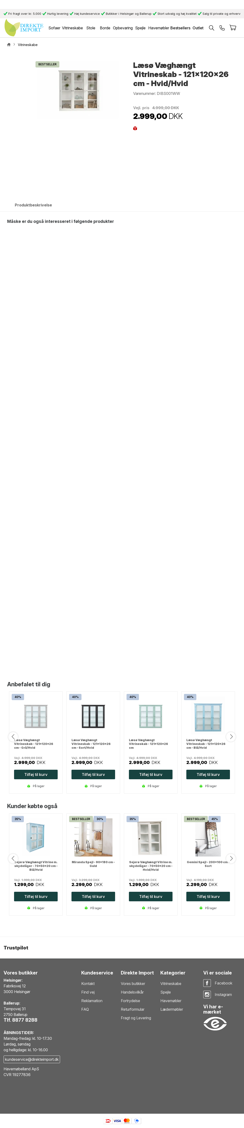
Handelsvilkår (132, 992)
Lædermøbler (171, 1009)
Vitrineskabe (170, 983)
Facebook (223, 983)
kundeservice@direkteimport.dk (32, 1059)
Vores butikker (133, 983)
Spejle (165, 992)
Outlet (198, 28)
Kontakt (88, 983)
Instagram (223, 994)
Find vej (88, 992)
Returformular (132, 1009)
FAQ (85, 1009)
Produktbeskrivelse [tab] (33, 205)
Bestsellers (180, 28)
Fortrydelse (130, 1000)
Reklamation (91, 1000)
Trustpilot (16, 948)
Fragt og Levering (136, 1017)
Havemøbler (170, 1000)
